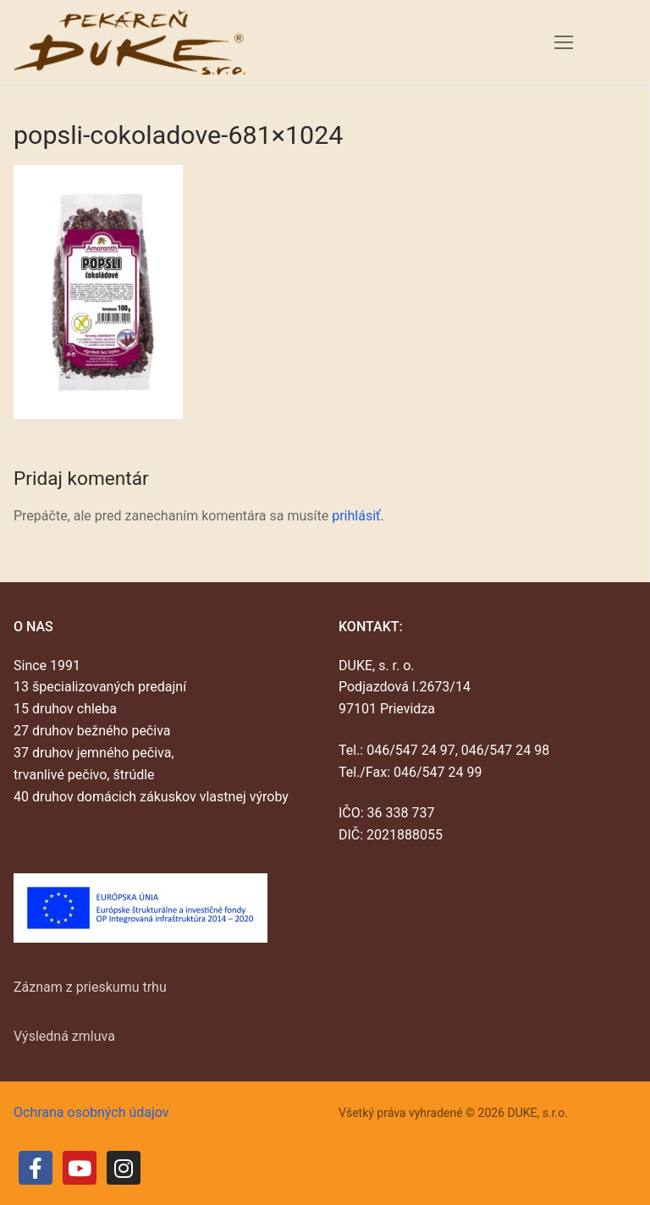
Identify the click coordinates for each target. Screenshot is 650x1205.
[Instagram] (123, 1168)
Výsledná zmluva (64, 1036)
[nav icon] (564, 42)
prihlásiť (356, 516)
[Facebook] (35, 1168)
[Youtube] (79, 1168)
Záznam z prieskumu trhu (90, 987)
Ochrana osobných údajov (91, 1112)
